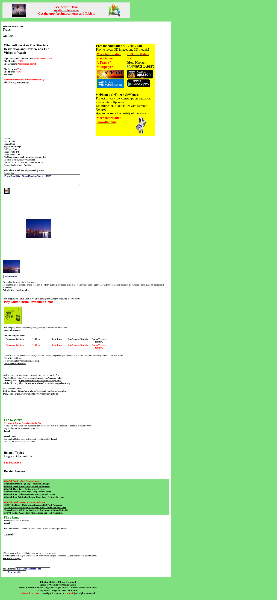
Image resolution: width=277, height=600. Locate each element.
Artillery (36, 339)
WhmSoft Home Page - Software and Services (24, 489)
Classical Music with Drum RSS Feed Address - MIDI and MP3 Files (35, 507)
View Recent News (12, 358)
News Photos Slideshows (15, 363)
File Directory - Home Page (16, 82)
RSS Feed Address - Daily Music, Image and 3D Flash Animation (33, 505)
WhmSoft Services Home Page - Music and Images (27, 486)
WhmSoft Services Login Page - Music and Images (26, 484)
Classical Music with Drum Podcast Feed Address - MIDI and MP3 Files (36, 510)
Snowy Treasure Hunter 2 (99, 340)
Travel (8, 534)
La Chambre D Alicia (78, 339)
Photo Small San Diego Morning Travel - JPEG (42, 179)
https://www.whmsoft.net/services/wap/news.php (40, 378)
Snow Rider (57, 339)
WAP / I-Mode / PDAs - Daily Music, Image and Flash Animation (33, 513)
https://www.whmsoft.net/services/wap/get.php (40, 380)
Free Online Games (12, 330)
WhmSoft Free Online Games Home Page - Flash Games (29, 494)
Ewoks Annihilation (15, 339)
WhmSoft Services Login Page (17, 290)
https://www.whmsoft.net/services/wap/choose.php (47, 383)
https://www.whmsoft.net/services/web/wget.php (36, 394)
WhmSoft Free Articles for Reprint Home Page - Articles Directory (34, 497)
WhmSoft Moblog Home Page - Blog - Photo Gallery (27, 491)
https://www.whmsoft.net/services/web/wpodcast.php (42, 391)
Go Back (8, 36)
